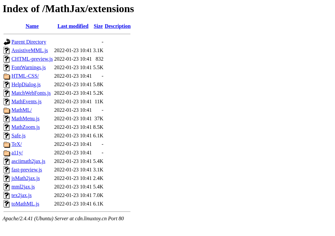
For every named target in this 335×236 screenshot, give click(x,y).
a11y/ (17, 152)
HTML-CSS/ (25, 76)
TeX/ (16, 144)
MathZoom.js (25, 127)
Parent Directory (28, 42)
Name (32, 26)
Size (98, 26)
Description (118, 26)
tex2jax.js (21, 195)
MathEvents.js (26, 101)
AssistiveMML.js (29, 50)
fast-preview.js (26, 169)
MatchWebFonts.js (31, 93)
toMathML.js (25, 203)
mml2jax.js (23, 186)
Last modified (73, 26)
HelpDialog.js (26, 84)
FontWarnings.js (28, 67)
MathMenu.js (25, 118)
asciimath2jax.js (28, 161)
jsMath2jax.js (25, 178)
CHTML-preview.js (32, 59)
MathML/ (21, 110)
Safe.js (18, 135)
